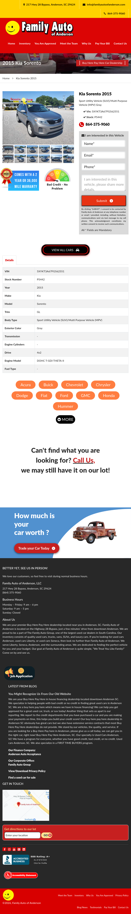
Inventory (25, 43)
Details (9, 260)
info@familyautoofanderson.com (106, 4)
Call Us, (84, 460)
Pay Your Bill (102, 43)
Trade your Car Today (36, 548)
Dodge (22, 395)
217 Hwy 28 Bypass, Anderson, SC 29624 (50, 4)
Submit (104, 201)
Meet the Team (69, 43)
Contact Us (120, 43)
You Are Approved (45, 43)
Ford (64, 395)
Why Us (86, 43)
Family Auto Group (19, 764)
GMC (85, 395)
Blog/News (82, 907)
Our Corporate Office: (21, 760)
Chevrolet (74, 384)
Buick (48, 384)
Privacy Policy (122, 895)
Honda (109, 395)
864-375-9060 (116, 13)
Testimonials (96, 907)
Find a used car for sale (22, 777)
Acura (25, 384)
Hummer (65, 406)
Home (11, 43)
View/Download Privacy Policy (27, 771)
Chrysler (103, 384)
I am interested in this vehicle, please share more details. (104, 183)
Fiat (44, 395)
